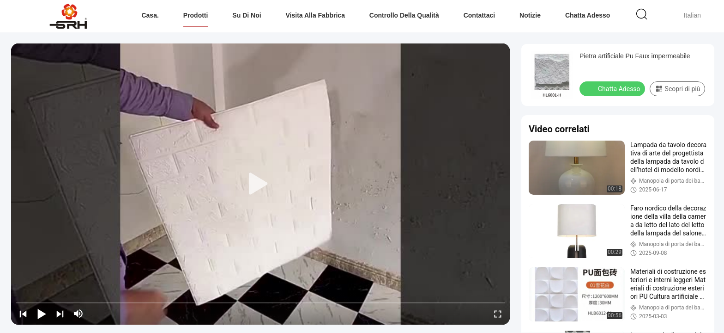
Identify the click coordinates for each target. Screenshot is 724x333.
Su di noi (246, 15)
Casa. (149, 15)
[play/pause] (41, 314)
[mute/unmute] (78, 314)
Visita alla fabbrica (315, 15)
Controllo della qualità (404, 15)
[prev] (23, 314)
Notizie (530, 15)
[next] (60, 314)
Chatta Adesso (587, 15)
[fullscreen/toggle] (498, 314)
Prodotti (195, 15)
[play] (260, 184)
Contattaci (479, 15)
